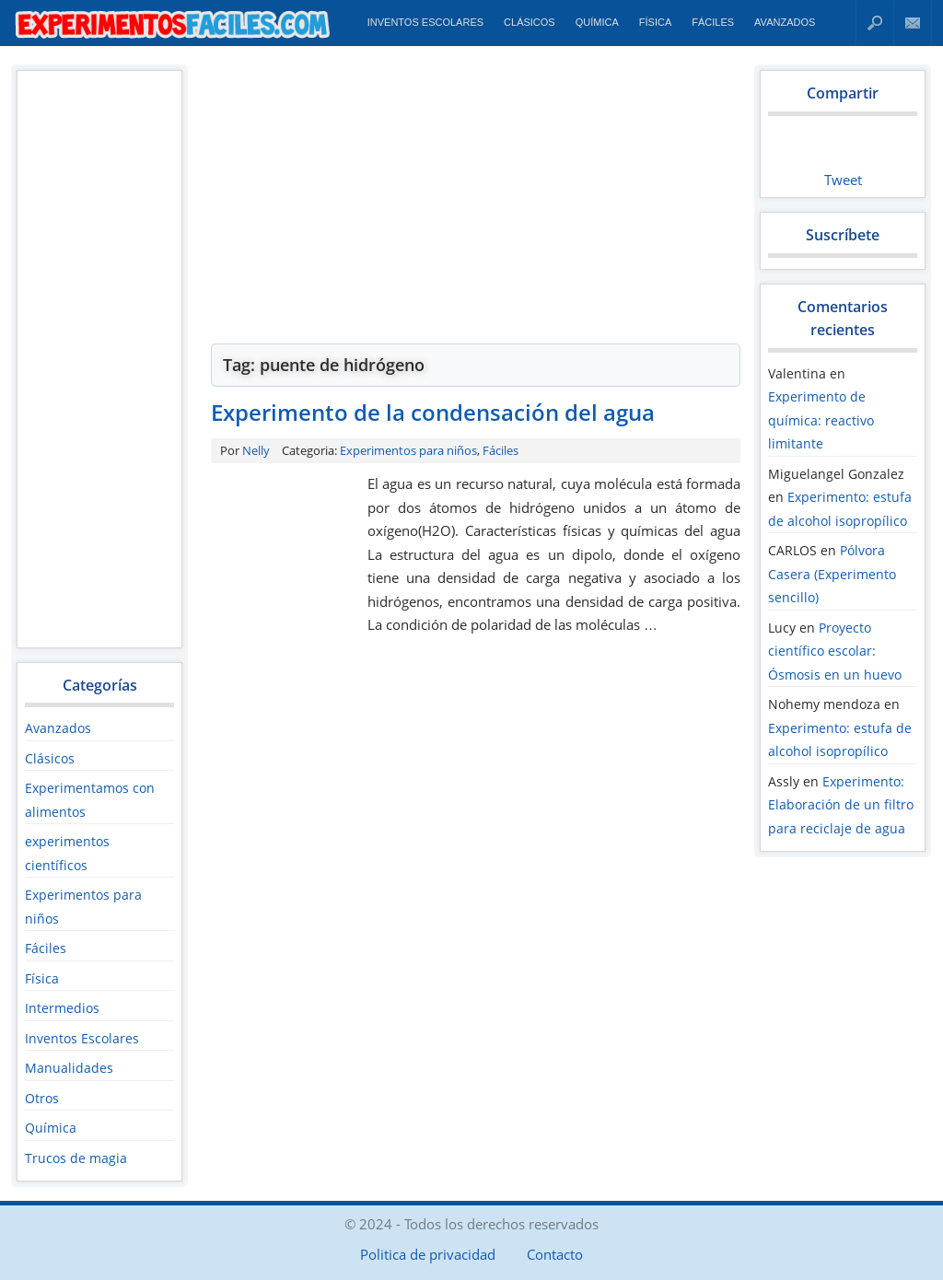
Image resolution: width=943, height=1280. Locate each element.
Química (597, 22)
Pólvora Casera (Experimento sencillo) (832, 573)
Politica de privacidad (427, 1254)
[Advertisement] (98, 358)
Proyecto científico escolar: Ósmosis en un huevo (835, 651)
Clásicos (529, 22)
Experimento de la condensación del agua (433, 412)
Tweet (843, 179)
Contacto (913, 22)
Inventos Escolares (425, 22)
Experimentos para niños (408, 450)
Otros (42, 1098)
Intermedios (62, 1008)
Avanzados (784, 22)
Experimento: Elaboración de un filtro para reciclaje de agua (841, 805)
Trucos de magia (76, 1158)
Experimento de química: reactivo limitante (821, 420)
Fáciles (713, 22)
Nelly (256, 450)
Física (655, 22)
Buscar (875, 22)
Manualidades (69, 1067)
